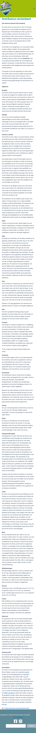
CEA (24, 674)
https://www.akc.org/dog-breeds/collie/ (17, 708)
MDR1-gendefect (9, 693)
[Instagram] (20, 721)
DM (4, 684)
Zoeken (31, 726)
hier (5, 704)
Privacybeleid (18, 717)
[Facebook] (15, 721)
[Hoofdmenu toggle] (34, 9)
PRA (27, 674)
